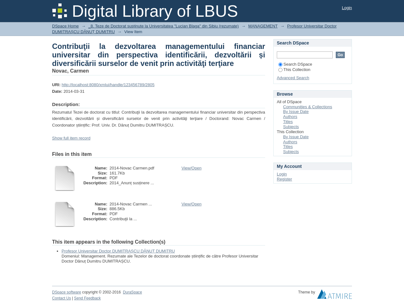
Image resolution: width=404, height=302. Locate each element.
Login (347, 7)
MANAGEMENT (263, 26)
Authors (290, 116)
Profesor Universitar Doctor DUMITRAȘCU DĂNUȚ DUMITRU (118, 251)
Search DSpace (295, 64)
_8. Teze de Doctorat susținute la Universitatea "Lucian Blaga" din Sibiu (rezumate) (163, 26)
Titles (288, 121)
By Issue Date (296, 111)
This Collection (294, 69)
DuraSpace (132, 292)
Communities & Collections (307, 106)
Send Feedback (87, 298)
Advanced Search (293, 77)
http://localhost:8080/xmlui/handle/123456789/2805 (108, 84)
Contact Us (61, 298)
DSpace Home (65, 26)
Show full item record (71, 138)
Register (284, 179)
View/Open (191, 168)
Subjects (291, 126)
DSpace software (66, 292)
